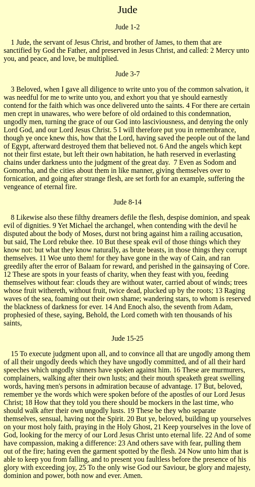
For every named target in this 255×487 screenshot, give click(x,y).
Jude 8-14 (127, 202)
